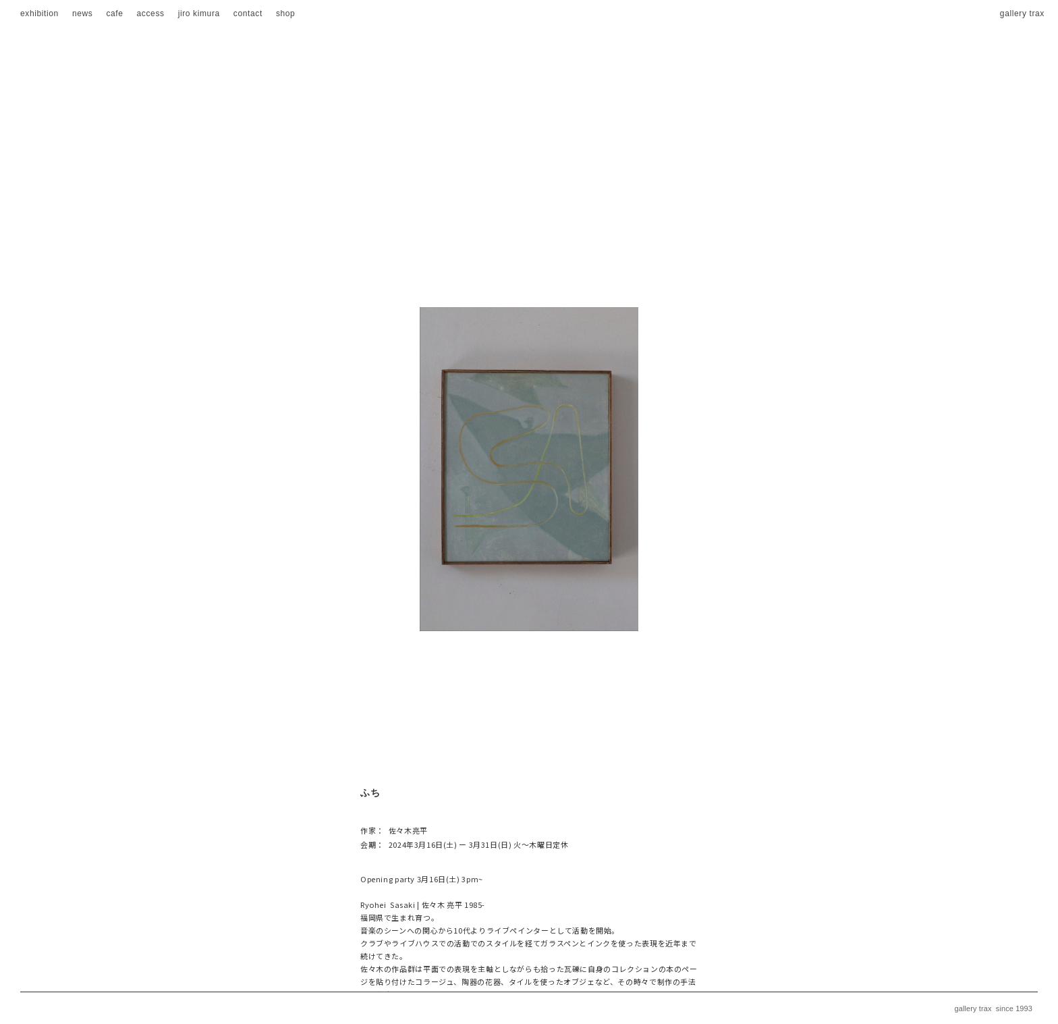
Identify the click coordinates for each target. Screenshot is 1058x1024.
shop (286, 13)
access (151, 13)
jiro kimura (199, 13)
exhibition (39, 13)
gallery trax (1022, 13)
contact (247, 13)
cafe (114, 13)
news (82, 13)
